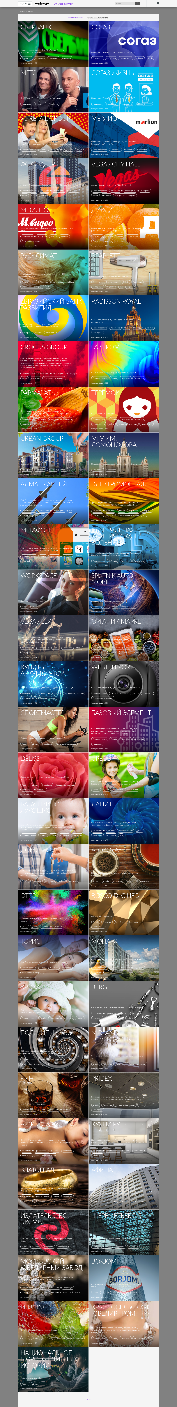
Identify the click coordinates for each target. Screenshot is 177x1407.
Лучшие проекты (75, 18)
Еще (89, 1400)
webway (42, 3)
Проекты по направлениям (98, 18)
